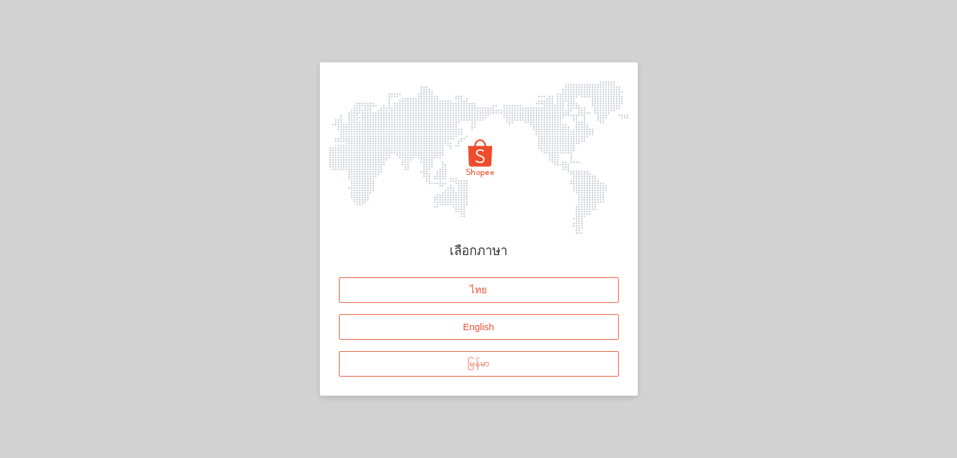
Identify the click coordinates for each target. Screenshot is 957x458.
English (478, 326)
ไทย (478, 289)
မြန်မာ (478, 362)
